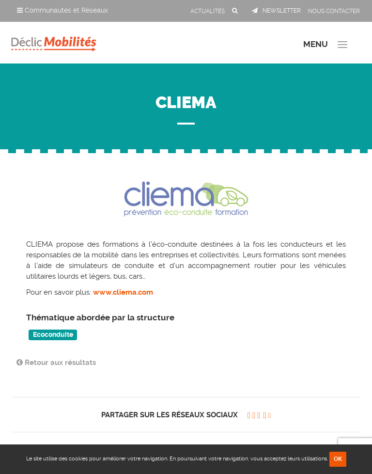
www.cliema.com (122, 292)
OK (338, 459)
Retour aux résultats (56, 362)
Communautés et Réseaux (62, 10)
